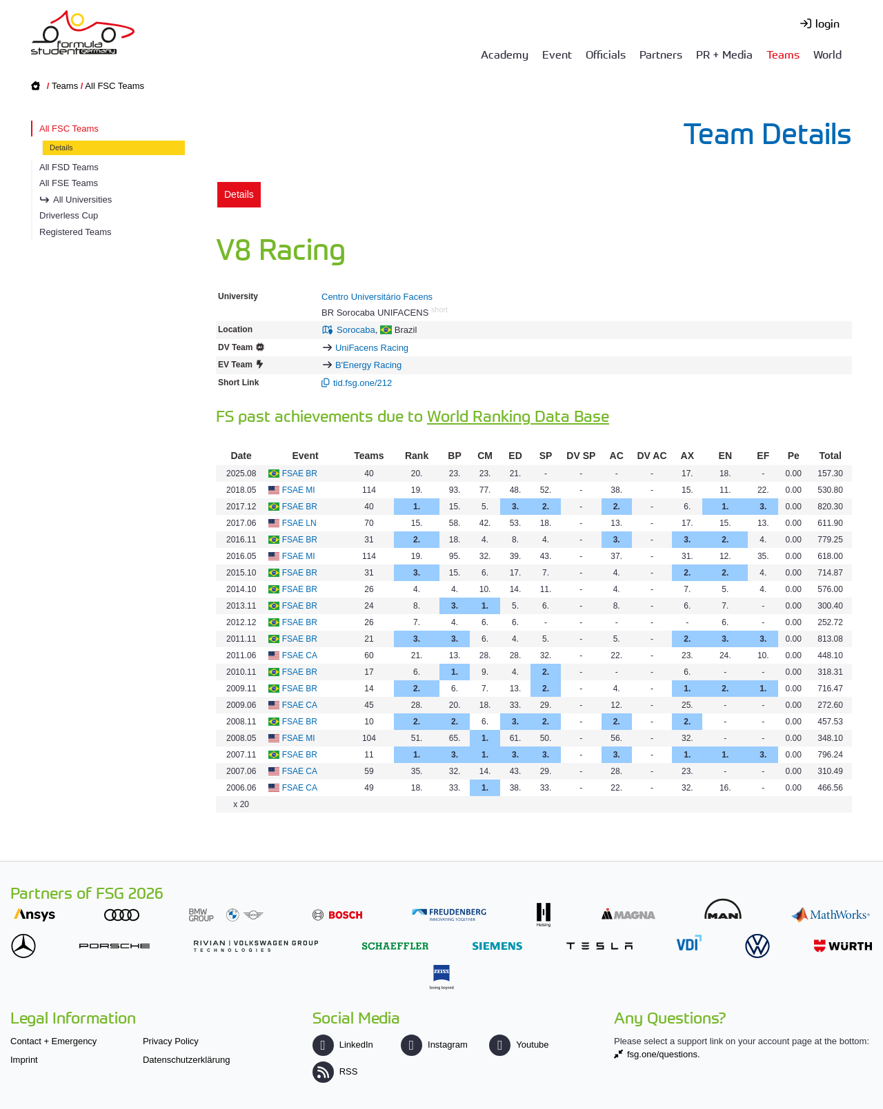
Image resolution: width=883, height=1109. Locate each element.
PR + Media (724, 54)
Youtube (518, 1044)
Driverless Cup (68, 215)
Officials (606, 54)
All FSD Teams (69, 167)
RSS (335, 1071)
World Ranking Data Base (518, 415)
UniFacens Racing (371, 348)
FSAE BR (299, 473)
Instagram (434, 1044)
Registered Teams (75, 232)
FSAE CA (299, 655)
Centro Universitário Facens (377, 297)
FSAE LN (299, 523)
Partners (660, 54)
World (827, 54)
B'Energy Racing (368, 365)
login (827, 23)
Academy (504, 54)
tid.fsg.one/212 (362, 383)
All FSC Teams (114, 86)
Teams (783, 54)
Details (61, 147)
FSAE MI (298, 490)
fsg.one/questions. (663, 1054)
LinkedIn (342, 1044)
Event (557, 54)
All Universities (82, 199)
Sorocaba (356, 330)
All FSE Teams (68, 183)
